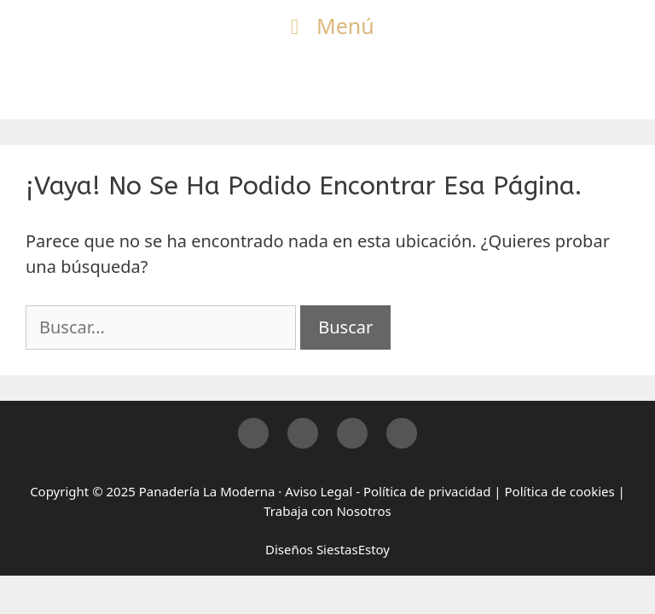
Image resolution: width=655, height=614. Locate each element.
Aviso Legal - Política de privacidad (387, 491)
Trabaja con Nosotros (327, 510)
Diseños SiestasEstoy (327, 549)
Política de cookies (560, 491)
